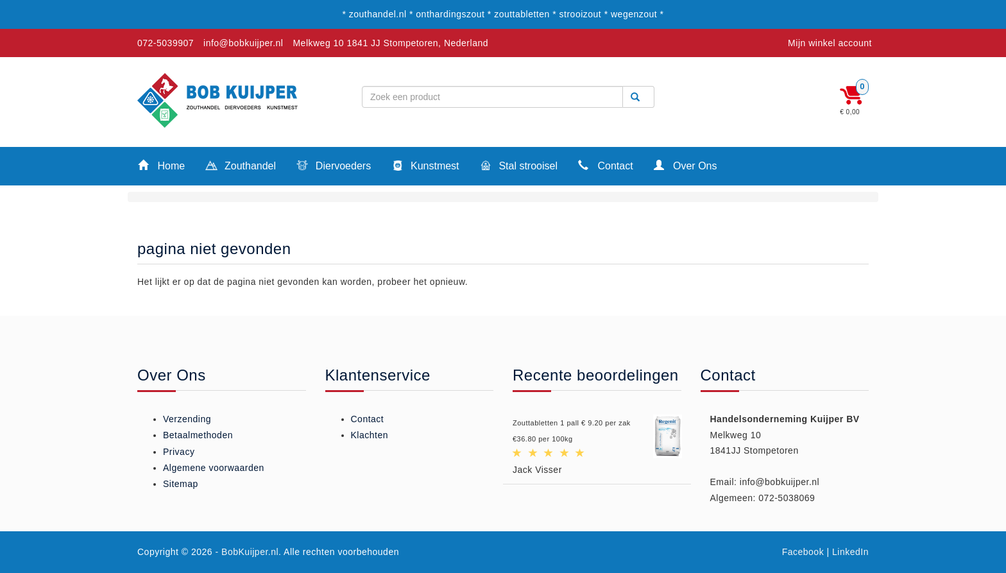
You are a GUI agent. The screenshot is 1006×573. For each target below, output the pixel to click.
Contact (605, 165)
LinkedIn (850, 552)
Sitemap (180, 484)
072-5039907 (165, 43)
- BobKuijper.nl (247, 552)
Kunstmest (425, 166)
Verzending (187, 419)
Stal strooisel (519, 166)
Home (161, 165)
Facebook (803, 552)
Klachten (369, 435)
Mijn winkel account (830, 43)
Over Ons (685, 165)
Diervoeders (333, 166)
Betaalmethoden (198, 435)
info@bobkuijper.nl (243, 43)
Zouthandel (240, 166)
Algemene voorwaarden (213, 468)
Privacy (178, 452)
